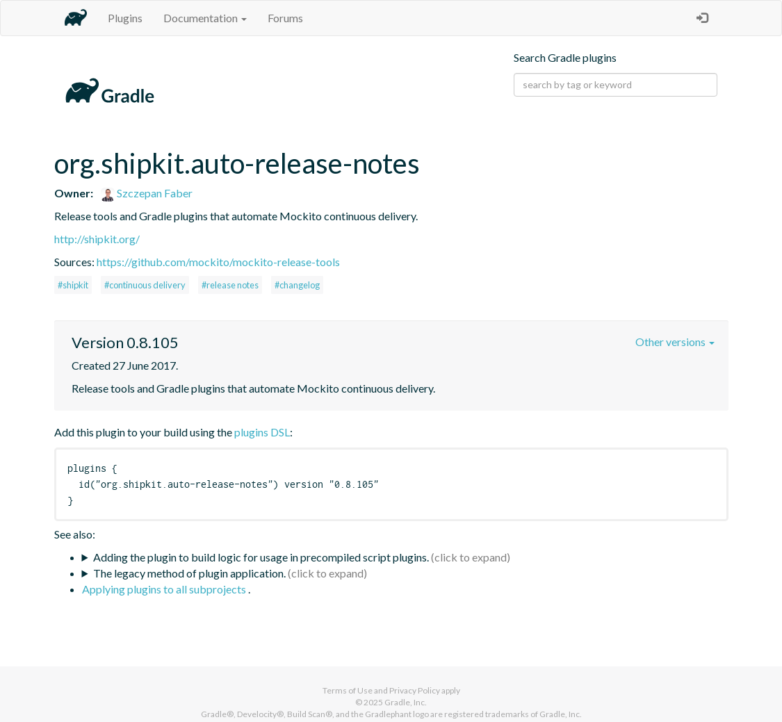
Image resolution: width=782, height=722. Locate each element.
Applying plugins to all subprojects (165, 589)
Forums (285, 17)
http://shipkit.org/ (97, 238)
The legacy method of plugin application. (189, 573)
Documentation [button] (205, 17)
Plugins (125, 17)
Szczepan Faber (147, 192)
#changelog (297, 284)
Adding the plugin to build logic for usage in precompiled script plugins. (261, 557)
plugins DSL (262, 431)
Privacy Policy (414, 690)
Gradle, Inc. (405, 702)
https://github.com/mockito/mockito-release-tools (218, 261)
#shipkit (73, 284)
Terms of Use (348, 690)
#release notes (230, 284)
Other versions (675, 341)
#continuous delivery (145, 284)
